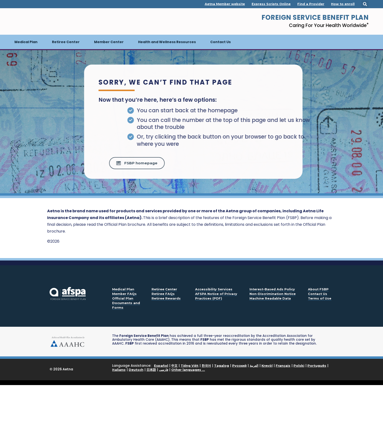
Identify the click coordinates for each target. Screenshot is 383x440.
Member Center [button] (109, 42)
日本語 (151, 370)
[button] (365, 4)
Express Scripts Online (271, 4)
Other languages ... (188, 370)
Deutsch (136, 370)
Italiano (119, 370)
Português (316, 365)
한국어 (206, 365)
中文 (174, 365)
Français (283, 365)
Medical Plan (29, 39)
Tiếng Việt (189, 365)
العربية (254, 365)
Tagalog (221, 365)
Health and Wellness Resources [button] (167, 42)
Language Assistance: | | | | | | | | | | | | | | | (220, 368)
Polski (299, 365)
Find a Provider (310, 4)
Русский (239, 365)
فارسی (163, 370)
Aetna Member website (225, 4)
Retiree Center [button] (66, 42)
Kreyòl (267, 365)
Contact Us (220, 42)
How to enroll (343, 4)
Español (161, 365)
